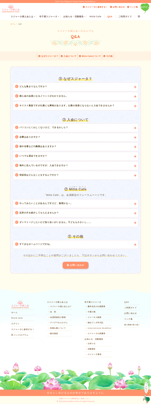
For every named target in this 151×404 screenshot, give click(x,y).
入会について (68, 56)
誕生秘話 (54, 333)
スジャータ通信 (94, 354)
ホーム (12, 24)
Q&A (109, 16)
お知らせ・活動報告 (74, 16)
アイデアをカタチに (59, 322)
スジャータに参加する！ (95, 7)
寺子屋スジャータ (49, 16)
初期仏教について (58, 328)
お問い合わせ (117, 7)
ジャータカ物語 (94, 317)
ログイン (145, 7)
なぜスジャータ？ (48, 56)
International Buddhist (99, 328)
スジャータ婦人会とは (23, 16)
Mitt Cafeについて (90, 56)
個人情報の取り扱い (132, 325)
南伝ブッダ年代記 (95, 322)
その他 (108, 56)
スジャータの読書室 (96, 333)
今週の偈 (92, 312)
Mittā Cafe (95, 16)
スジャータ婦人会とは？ (61, 306)
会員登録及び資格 (58, 317)
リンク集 (132, 7)
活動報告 (92, 349)
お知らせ (92, 343)
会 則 (53, 312)
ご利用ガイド (125, 16)
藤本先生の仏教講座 (96, 306)
